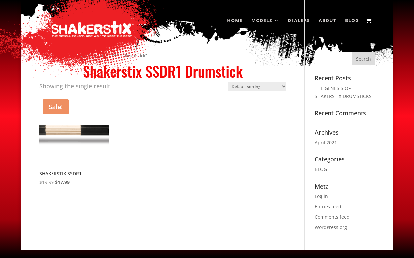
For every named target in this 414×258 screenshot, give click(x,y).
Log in (321, 196)
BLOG (321, 169)
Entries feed (328, 206)
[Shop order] (257, 86)
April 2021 (326, 142)
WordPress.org (331, 227)
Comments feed (332, 217)
